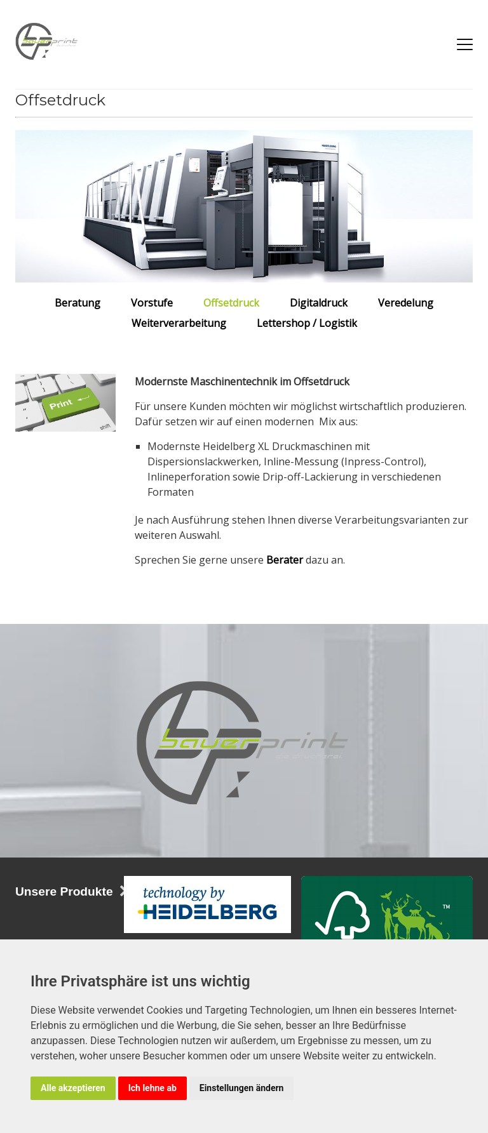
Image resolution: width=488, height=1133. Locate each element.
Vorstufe (152, 303)
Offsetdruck (231, 303)
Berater (286, 560)
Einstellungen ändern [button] (242, 1088)
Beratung (77, 303)
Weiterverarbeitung (179, 323)
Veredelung (405, 303)
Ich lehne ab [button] (152, 1088)
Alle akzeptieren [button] (73, 1088)
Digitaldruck (319, 303)
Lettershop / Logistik (307, 323)
